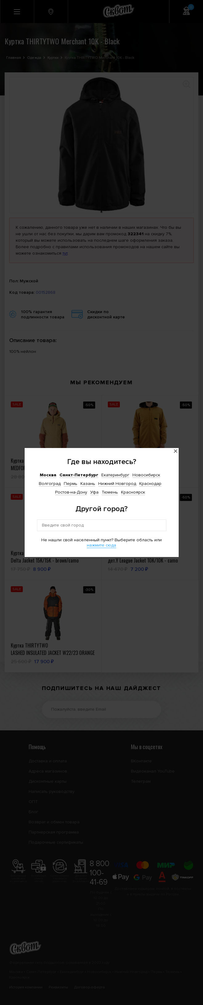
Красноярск (133, 492)
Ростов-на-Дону (71, 492)
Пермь (70, 483)
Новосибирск (146, 475)
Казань (87, 483)
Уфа (94, 492)
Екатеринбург (115, 475)
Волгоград (50, 483)
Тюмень (110, 492)
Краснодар (150, 483)
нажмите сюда (101, 545)
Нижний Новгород (117, 483)
